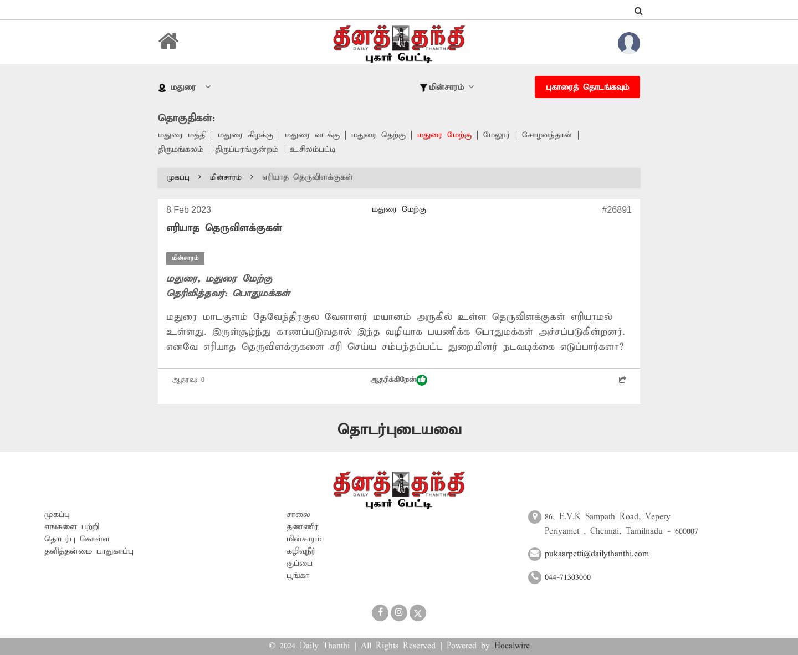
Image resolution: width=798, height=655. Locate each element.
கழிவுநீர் (301, 551)
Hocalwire (512, 646)
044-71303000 (568, 577)
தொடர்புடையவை (399, 430)
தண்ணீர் (303, 527)
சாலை (298, 514)
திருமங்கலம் (180, 149)
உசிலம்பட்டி (313, 149)
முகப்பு (184, 177)
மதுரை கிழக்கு (245, 135)
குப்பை (300, 563)
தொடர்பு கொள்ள (77, 539)
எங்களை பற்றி (71, 527)
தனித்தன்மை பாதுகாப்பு (89, 551)
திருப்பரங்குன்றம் (246, 149)
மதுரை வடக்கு (312, 135)
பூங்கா (298, 575)
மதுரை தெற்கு (378, 135)
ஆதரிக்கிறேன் (398, 380)
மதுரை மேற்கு (444, 135)
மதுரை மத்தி (182, 135)
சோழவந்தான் (547, 135)
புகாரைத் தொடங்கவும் (587, 88)
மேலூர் (496, 135)
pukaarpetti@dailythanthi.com (597, 554)
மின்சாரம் (231, 177)
